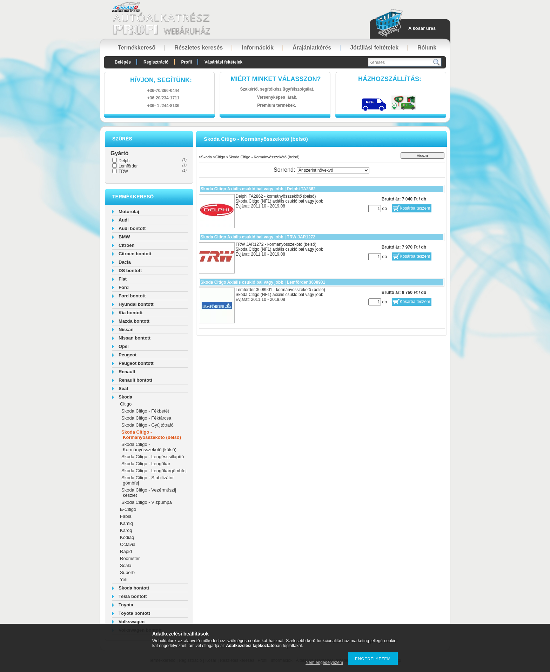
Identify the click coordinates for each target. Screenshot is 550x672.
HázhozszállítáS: (389, 79)
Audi (124, 220)
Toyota (126, 604)
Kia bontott (131, 312)
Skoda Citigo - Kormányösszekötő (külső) (148, 447)
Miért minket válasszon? (276, 79)
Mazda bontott (134, 321)
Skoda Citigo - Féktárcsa (146, 418)
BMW (124, 236)
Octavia (127, 544)
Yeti (123, 579)
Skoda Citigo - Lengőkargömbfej (154, 470)
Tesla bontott (133, 596)
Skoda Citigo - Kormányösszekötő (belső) (151, 434)
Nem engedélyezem (324, 662)
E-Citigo (128, 509)
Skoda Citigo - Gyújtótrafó (147, 425)
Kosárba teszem (415, 208)
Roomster (130, 558)
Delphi (124, 160)
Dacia (125, 262)
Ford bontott (132, 295)
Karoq (126, 530)
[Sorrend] (333, 170)
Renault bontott (135, 380)
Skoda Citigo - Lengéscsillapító (152, 456)
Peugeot (127, 354)
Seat (123, 388)
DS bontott (130, 270)
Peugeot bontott (136, 363)
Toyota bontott (134, 613)
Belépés (123, 62)
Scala (126, 565)
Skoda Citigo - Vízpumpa (146, 502)
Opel (124, 346)
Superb (127, 572)
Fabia (126, 516)
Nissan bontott (134, 338)
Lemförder (128, 166)
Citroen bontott (135, 253)
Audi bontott (132, 228)
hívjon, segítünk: (161, 80)
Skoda (125, 397)
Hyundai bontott (136, 304)
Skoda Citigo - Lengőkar (145, 463)
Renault (127, 371)
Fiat (123, 279)
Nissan (126, 329)
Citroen (127, 245)
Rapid (126, 551)
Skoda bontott (134, 588)
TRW (123, 171)
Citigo (126, 404)
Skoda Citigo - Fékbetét (145, 411)
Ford (124, 287)
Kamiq (126, 523)
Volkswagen (132, 621)
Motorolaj (129, 211)
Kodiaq (127, 537)
